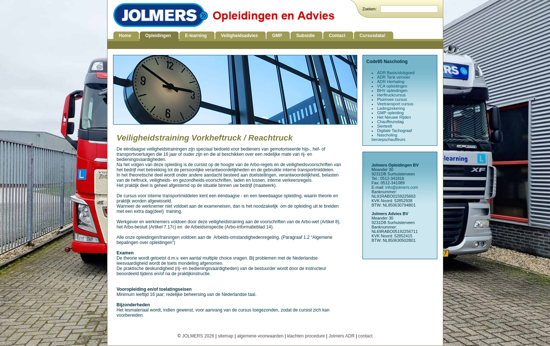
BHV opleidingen (392, 90)
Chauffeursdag (390, 121)
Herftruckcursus (391, 95)
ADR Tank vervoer (393, 77)
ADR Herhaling (390, 81)
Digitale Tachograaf (394, 130)
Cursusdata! (372, 35)
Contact (337, 35)
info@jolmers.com (401, 187)
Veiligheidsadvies (239, 35)
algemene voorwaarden (260, 336)
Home (125, 35)
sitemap (225, 336)
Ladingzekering (391, 108)
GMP (277, 35)
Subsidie (305, 35)
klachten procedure (306, 336)
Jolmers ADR (342, 336)
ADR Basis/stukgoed (396, 72)
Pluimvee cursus (392, 99)
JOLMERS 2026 (198, 336)
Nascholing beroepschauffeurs (388, 137)
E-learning (196, 35)
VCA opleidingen (392, 86)
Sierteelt (384, 126)
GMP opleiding (390, 113)
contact (365, 336)
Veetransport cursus (395, 104)
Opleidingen (158, 35)
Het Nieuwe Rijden (394, 117)
